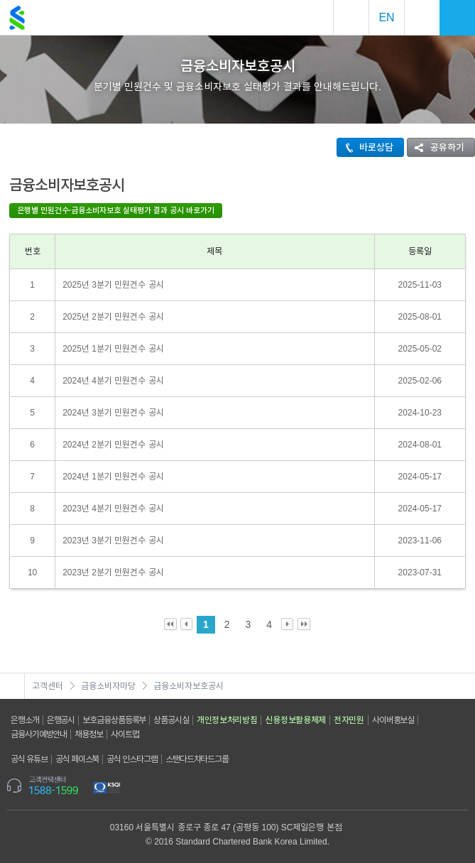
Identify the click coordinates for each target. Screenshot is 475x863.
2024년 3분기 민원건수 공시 (112, 413)
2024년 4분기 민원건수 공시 (112, 381)
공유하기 (436, 147)
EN (386, 17)
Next (288, 625)
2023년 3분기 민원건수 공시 (112, 541)
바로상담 (365, 147)
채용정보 (89, 734)
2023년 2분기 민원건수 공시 (112, 572)
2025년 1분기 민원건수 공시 (112, 349)
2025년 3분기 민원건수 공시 (112, 285)
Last (304, 625)
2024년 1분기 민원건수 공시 (112, 477)
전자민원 (349, 720)
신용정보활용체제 (295, 720)
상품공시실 (171, 720)
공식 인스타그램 (132, 759)
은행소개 (25, 720)
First (171, 625)
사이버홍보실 (393, 720)
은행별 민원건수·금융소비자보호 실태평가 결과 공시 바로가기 (115, 210)
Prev (187, 625)
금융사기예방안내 (39, 734)
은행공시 (61, 720)
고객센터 (47, 686)
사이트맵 (125, 734)
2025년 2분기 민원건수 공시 (112, 317)
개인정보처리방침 (227, 720)
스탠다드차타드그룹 (197, 759)
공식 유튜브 (29, 759)
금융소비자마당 (108, 686)
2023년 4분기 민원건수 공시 (112, 509)
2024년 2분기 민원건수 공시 (112, 445)
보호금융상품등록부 (114, 720)
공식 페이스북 (77, 759)
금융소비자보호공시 (188, 686)
